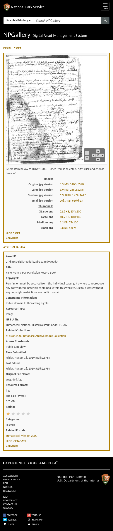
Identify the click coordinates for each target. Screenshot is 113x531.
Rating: (10, 407)
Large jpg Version (42, 190)
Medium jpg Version (40, 195)
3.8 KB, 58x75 (68, 228)
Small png (47, 228)
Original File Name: (18, 374)
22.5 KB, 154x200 (70, 211)
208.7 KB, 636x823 (71, 200)
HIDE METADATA (16, 441)
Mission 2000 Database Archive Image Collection (36, 336)
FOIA (5, 483)
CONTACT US (10, 504)
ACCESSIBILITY (10, 475)
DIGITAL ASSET (12, 48)
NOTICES (7, 486)
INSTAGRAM (35, 519)
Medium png (45, 222)
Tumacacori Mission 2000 (21, 436)
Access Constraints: (18, 341)
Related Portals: (16, 430)
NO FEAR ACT (10, 500)
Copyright (12, 238)
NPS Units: (12, 319)
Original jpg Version (41, 184)
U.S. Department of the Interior (78, 480)
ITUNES (33, 524)
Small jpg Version (42, 200)
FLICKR (8, 524)
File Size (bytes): (16, 396)
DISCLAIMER (9, 490)
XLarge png (46, 211)
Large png (47, 217)
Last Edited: (13, 363)
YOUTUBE (34, 515)
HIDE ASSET (13, 233)
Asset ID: (11, 256)
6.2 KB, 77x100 (69, 222)
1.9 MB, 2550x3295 (72, 190)
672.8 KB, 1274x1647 (73, 195)
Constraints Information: (21, 298)
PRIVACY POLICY (11, 479)
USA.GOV (8, 507)
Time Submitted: (16, 352)
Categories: (13, 419)
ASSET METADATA (14, 247)
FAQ (5, 496)
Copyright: (12, 278)
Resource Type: (15, 308)
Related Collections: (18, 330)
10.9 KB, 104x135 (70, 217)
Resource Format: (17, 385)
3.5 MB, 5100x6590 (72, 184)
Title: (9, 267)
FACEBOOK (10, 515)
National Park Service (72, 476)
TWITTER (10, 519)
